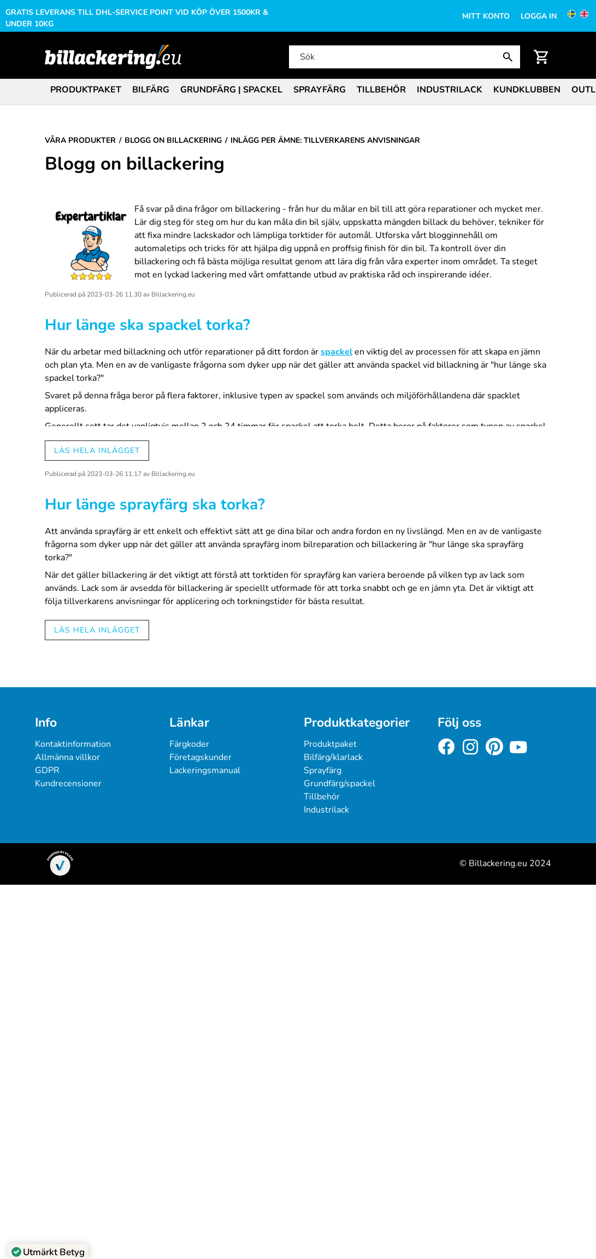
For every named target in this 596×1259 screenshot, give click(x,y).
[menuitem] (86, 88)
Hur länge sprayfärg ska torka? (155, 504)
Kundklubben (526, 90)
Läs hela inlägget (97, 450)
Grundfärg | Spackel (231, 90)
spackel (336, 352)
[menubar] (298, 90)
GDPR (47, 770)
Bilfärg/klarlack (333, 757)
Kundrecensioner (68, 784)
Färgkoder (189, 744)
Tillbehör (381, 90)
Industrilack (449, 90)
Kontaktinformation (73, 744)
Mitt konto (486, 16)
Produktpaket (85, 90)
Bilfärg (150, 90)
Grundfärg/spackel (339, 784)
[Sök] (403, 56)
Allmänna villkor (67, 757)
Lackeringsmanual (204, 770)
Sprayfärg (319, 90)
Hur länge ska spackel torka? (147, 325)
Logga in (539, 16)
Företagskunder (200, 757)
